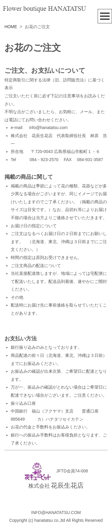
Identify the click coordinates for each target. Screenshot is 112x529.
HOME (10, 26)
